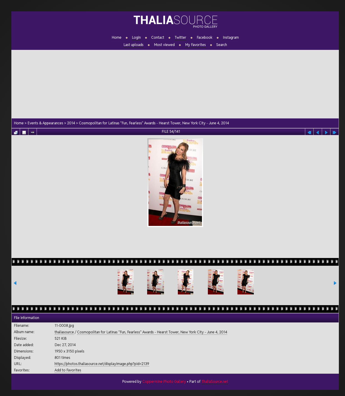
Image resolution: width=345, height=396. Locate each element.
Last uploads (133, 45)
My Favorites (195, 45)
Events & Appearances (45, 123)
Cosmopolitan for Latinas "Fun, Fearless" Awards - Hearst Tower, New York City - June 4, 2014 (154, 123)
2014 (71, 123)
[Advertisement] (175, 82)
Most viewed (164, 45)
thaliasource (64, 332)
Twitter (180, 37)
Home (116, 37)
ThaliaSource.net (214, 381)
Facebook (204, 37)
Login (136, 37)
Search (221, 45)
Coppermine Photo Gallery (164, 381)
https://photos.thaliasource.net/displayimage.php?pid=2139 (102, 363)
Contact (157, 37)
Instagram (231, 37)
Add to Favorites (68, 370)
